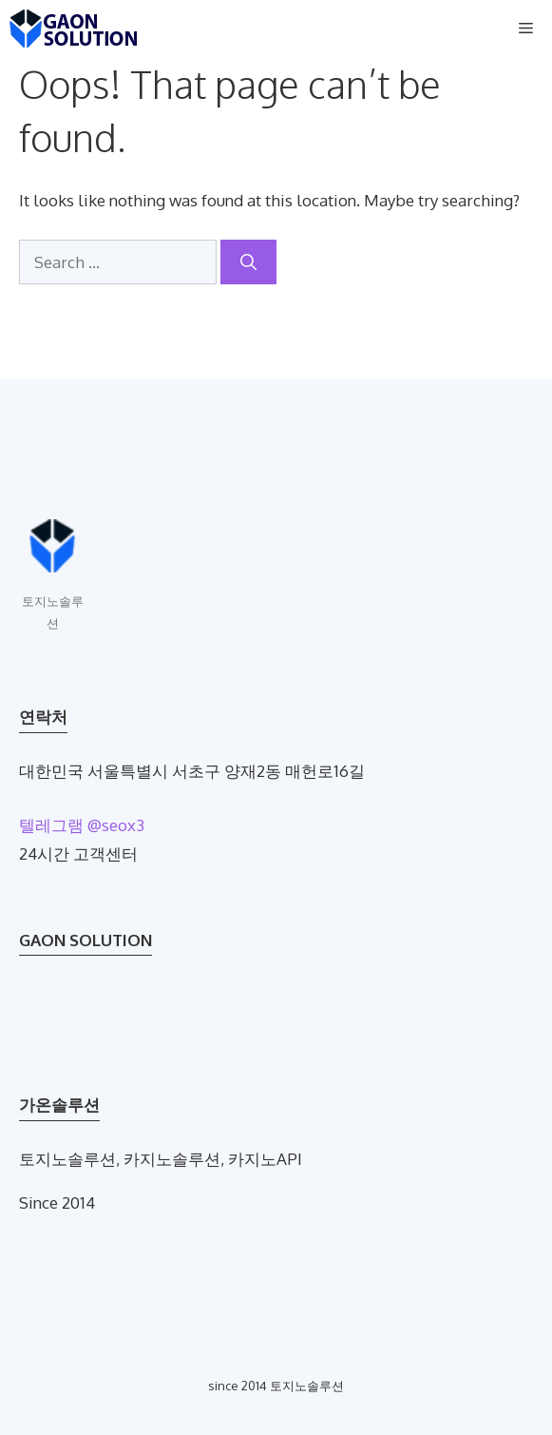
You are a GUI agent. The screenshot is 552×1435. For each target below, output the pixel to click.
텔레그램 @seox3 (81, 825)
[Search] (248, 262)
